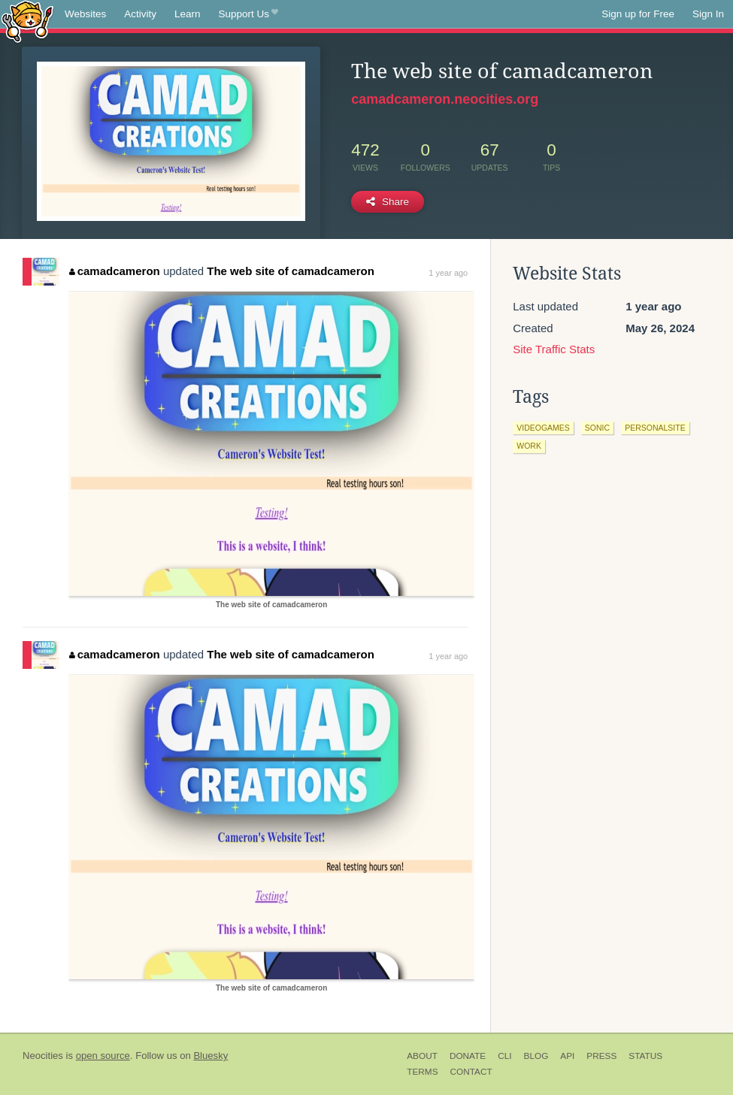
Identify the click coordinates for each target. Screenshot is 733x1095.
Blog (536, 1056)
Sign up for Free (637, 14)
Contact (471, 1071)
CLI (504, 1056)
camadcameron (114, 271)
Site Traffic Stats (554, 349)
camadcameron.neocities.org (444, 99)
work (528, 445)
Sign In (708, 14)
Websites (85, 14)
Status (645, 1056)
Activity (140, 14)
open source (103, 1055)
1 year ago (448, 272)
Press (601, 1056)
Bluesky (210, 1055)
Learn (187, 14)
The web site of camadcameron (290, 271)
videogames (543, 427)
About (422, 1056)
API (567, 1056)
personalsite (655, 427)
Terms (422, 1071)
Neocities (43, 1055)
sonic (597, 427)
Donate (468, 1056)
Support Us (248, 14)
